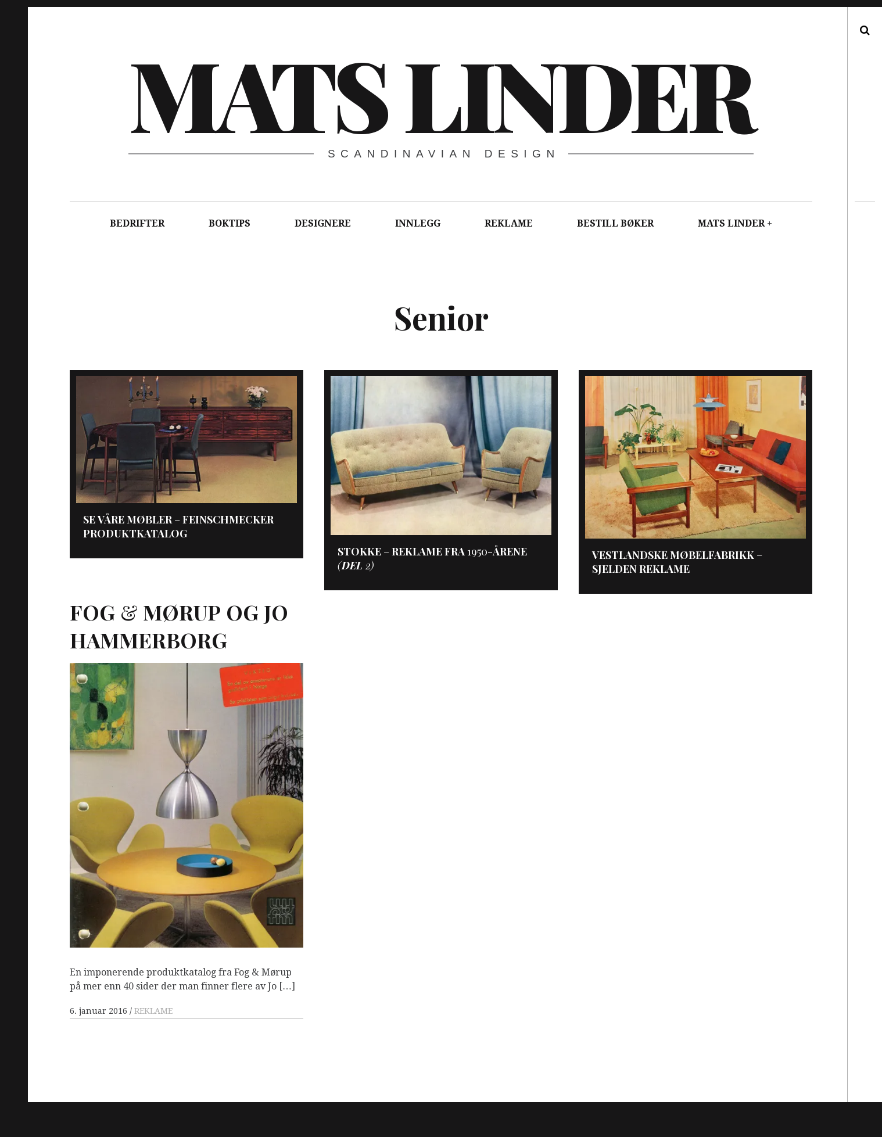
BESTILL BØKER (615, 223)
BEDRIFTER (137, 223)
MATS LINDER (731, 223)
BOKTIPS (229, 223)
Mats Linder (440, 92)
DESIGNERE (323, 223)
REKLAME (509, 223)
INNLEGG (417, 223)
